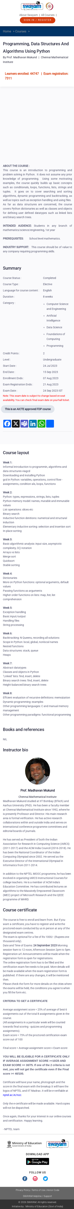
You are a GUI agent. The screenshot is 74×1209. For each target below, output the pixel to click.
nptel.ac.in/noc (12, 1095)
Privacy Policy (23, 1190)
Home (7, 31)
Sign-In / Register (37, 20)
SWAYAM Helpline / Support (37, 1196)
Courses (20, 31)
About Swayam (28, 15)
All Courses (48, 15)
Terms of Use (38, 1190)
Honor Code (53, 1190)
